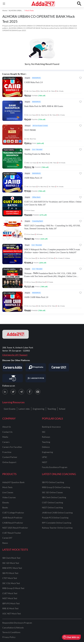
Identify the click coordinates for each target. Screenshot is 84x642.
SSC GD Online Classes (52, 492)
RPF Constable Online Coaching (56, 522)
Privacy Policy (8, 637)
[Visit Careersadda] (12, 367)
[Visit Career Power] (35, 378)
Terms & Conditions (11, 632)
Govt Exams (10, 408)
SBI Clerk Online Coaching (54, 497)
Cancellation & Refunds (13, 627)
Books (5, 507)
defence (46, 447)
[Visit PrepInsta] (35, 367)
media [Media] (5, 437)
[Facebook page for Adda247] (29, 391)
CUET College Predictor (13, 512)
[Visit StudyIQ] (12, 378)
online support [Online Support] (9, 462)
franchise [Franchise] (6, 452)
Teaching (51, 408)
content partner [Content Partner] (9, 457)
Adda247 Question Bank (13, 482)
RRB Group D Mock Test (13, 588)
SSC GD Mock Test (10, 563)
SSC (44, 432)
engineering (47, 452)
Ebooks (5, 502)
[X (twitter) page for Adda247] (13, 391)
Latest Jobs (24, 408)
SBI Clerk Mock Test (11, 558)
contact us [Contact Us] (7, 432)
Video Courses (9, 497)
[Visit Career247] (59, 367)
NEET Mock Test (9, 598)
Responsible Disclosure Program (17, 622)
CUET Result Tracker (11, 533)
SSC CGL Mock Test (11, 583)
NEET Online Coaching (52, 507)
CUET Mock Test (9, 593)
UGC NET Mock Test (11, 613)
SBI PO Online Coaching (53, 482)
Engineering (38, 408)
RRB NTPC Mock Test (12, 568)
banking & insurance (51, 427)
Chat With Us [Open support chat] (71, 637)
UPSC (44, 457)
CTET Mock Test (9, 578)
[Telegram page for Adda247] (21, 391)
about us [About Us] (6, 427)
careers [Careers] (6, 442)
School (62, 408)
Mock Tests (7, 487)
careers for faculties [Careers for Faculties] (12, 447)
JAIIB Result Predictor (12, 517)
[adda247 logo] (15, 334)
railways (46, 437)
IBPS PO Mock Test (11, 603)
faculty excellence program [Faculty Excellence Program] (54, 467)
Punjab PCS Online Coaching (55, 517)
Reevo (5, 543)
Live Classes (7, 492)
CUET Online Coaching (52, 502)
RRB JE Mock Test (10, 608)
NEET (44, 462)
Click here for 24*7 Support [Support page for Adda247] (14, 355)
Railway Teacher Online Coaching (57, 527)
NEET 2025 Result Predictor (15, 527)
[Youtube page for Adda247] (37, 391)
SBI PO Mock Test (10, 573)
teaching (46, 442)
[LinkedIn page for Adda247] (5, 391)
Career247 (7, 538)
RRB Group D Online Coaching (56, 487)
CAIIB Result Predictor (12, 522)
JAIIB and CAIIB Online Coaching (57, 512)
